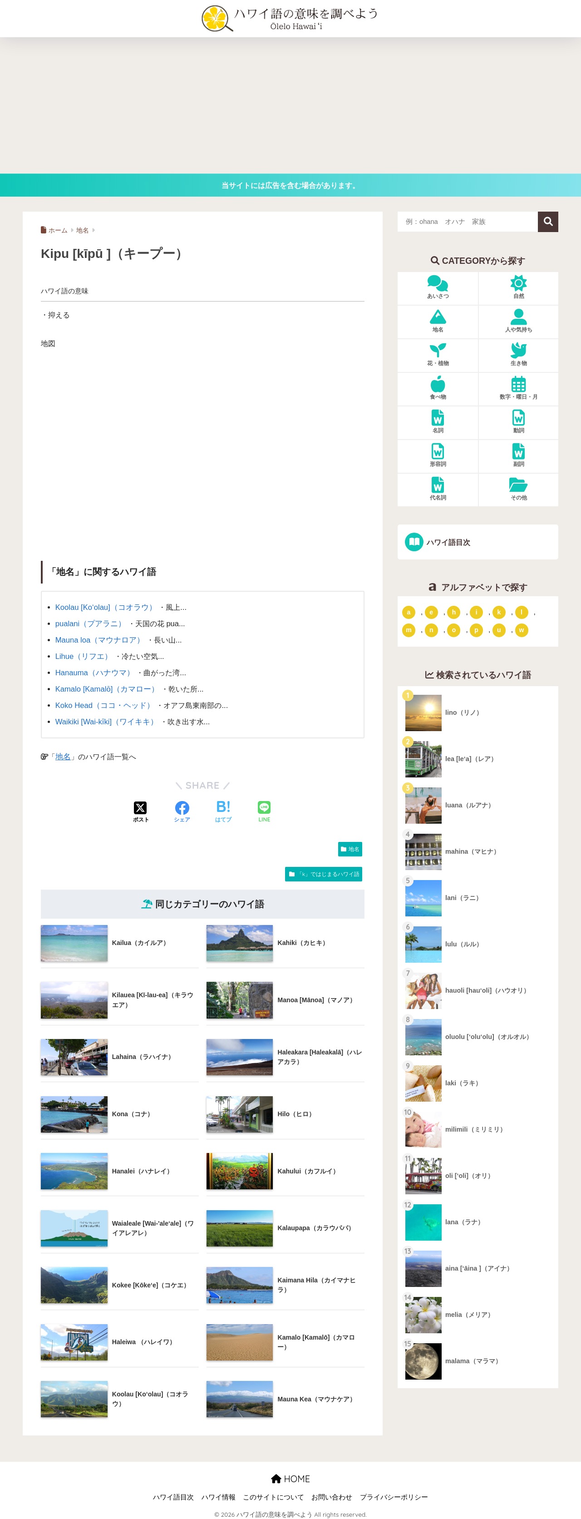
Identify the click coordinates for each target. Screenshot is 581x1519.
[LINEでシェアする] (264, 808)
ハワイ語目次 (447, 542)
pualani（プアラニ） (89, 623)
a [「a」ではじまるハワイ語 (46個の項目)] (409, 611)
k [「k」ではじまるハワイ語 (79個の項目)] (499, 611)
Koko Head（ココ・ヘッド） (102, 702)
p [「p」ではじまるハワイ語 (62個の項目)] (476, 629)
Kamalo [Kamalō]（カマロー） (105, 686)
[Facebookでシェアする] (182, 808)
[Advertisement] (290, 105)
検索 (548, 222)
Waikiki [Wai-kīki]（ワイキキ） (105, 717)
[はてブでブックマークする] (223, 808)
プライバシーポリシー (394, 1492)
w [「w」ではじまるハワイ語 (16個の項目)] (521, 629)
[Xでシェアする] (141, 808)
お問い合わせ (331, 1492)
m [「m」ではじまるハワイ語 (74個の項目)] (408, 629)
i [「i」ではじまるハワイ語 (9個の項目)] (477, 611)
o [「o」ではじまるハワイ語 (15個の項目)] (454, 629)
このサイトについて (273, 1492)
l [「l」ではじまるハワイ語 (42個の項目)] (521, 611)
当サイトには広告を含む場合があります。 (290, 185)
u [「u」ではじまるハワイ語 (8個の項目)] (499, 629)
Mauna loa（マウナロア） (98, 638)
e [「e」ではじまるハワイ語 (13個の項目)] (431, 611)
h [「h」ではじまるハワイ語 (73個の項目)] (454, 611)
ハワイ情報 (219, 1492)
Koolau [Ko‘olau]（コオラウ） (104, 607)
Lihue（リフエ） (82, 654)
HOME (290, 1474)
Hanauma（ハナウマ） (93, 670)
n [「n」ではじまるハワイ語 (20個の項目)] (431, 629)
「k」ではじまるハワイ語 (328, 869)
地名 (62, 752)
